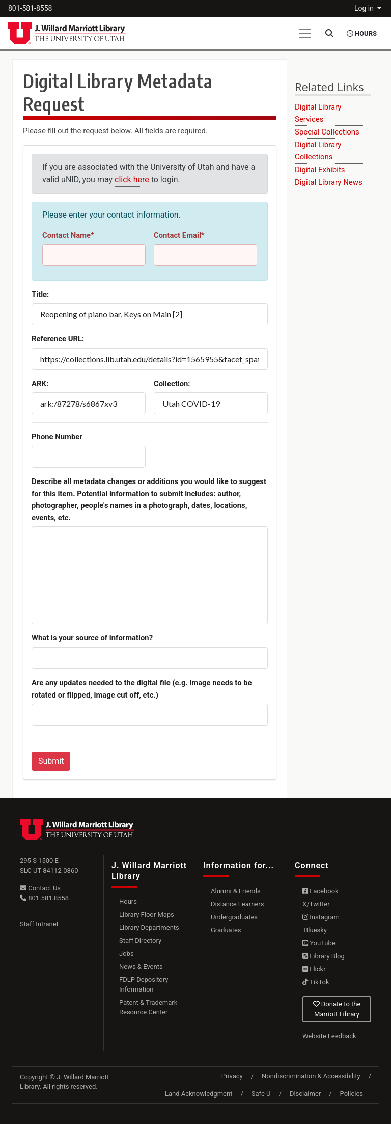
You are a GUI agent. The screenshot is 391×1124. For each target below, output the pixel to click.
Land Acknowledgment (198, 1094)
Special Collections (327, 132)
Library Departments (149, 927)
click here (132, 179)
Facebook (320, 891)
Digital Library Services (318, 113)
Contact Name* (68, 235)
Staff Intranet (39, 924)
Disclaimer (305, 1094)
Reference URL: (58, 338)
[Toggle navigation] (305, 33)
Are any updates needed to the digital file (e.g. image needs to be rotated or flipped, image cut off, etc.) (142, 689)
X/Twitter (316, 904)
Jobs (126, 953)
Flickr (314, 969)
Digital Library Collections (318, 151)
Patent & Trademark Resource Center (148, 1007)
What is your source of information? (92, 638)
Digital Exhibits (320, 169)
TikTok (315, 982)
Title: (40, 294)
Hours (128, 901)
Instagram (321, 917)
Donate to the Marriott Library (337, 1009)
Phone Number (57, 436)
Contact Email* (179, 235)
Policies (351, 1094)
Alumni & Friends (236, 891)
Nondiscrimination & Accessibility (311, 1076)
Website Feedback (329, 1036)
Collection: (172, 383)
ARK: (40, 383)
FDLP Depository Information (143, 985)
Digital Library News (328, 182)
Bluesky (314, 930)
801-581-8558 (30, 8)
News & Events (141, 966)
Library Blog (323, 956)
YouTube (319, 943)
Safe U (261, 1094)
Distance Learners (237, 904)
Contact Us (40, 888)
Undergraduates (234, 917)
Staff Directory (140, 940)
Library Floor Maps (146, 914)
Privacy (232, 1076)
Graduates (226, 930)
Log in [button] (364, 8)
